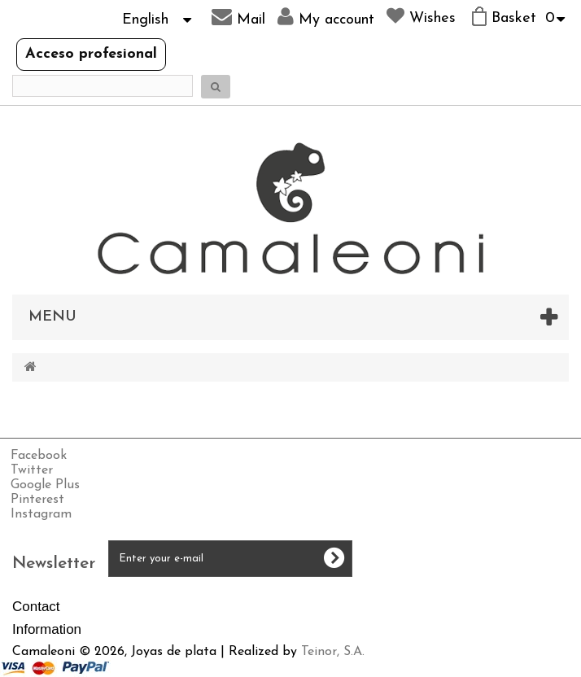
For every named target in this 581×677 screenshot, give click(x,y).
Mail (238, 17)
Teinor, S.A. (333, 651)
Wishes (421, 16)
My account (325, 17)
